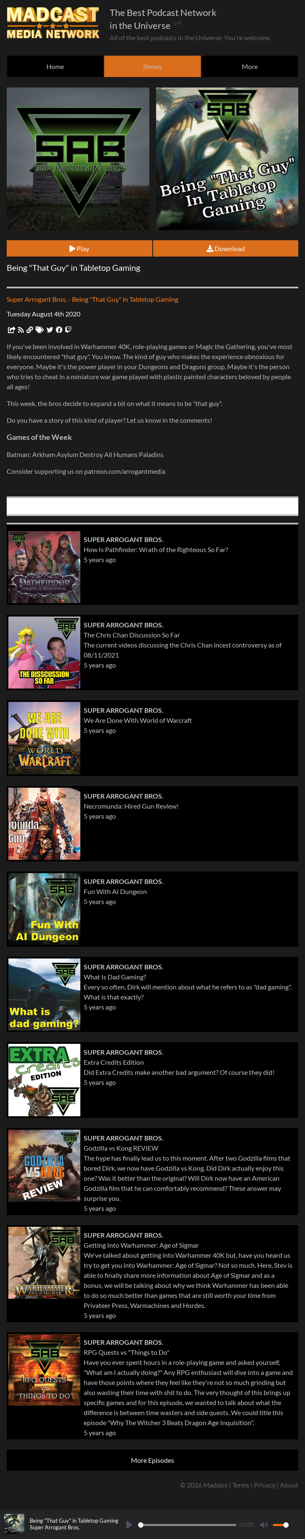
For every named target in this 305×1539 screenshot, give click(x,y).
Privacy (264, 1485)
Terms (240, 1485)
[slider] (187, 1525)
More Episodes (152, 1460)
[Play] (129, 1524)
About (289, 1485)
